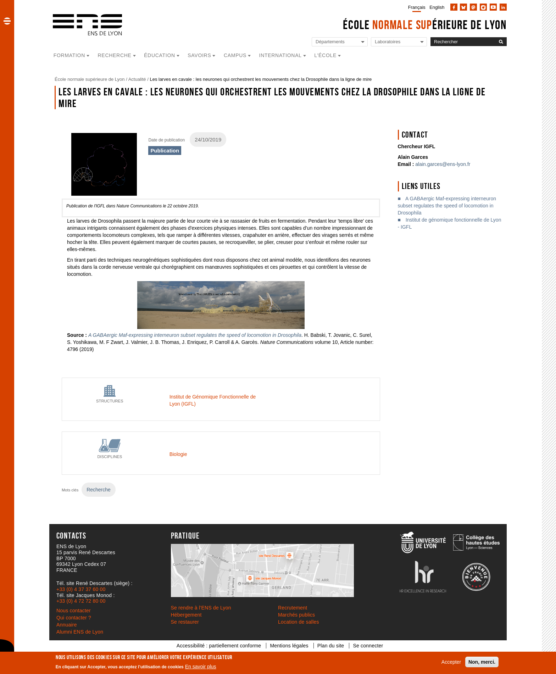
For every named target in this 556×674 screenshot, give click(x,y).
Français (417, 7)
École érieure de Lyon (425, 25)
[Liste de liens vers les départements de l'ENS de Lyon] (339, 42)
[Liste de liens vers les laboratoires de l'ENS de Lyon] (399, 42)
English (436, 7)
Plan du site (330, 645)
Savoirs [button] (199, 55)
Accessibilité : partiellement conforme (219, 645)
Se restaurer (185, 622)
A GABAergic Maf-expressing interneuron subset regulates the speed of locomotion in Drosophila (447, 206)
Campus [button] (235, 55)
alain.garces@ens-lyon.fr (442, 164)
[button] (7, 21)
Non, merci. (481, 662)
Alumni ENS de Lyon (79, 632)
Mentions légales (289, 645)
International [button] (280, 55)
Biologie (178, 454)
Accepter (451, 662)
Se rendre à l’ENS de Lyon (201, 608)
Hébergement (186, 615)
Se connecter (368, 645)
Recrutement (292, 608)
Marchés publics (296, 615)
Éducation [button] (159, 55)
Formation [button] (69, 55)
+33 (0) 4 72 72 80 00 (80, 601)
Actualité (137, 79)
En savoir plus (200, 666)
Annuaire (66, 625)
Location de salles (298, 622)
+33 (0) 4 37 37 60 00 (80, 589)
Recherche (99, 489)
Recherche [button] (115, 55)
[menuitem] (415, 7)
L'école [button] (325, 55)
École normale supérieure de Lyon (90, 79)
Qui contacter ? (73, 617)
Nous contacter (73, 610)
